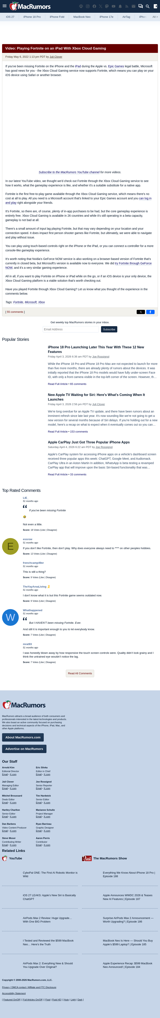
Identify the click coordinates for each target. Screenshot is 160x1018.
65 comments (78, 384)
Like (43, 530)
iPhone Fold (57, 16)
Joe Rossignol (100, 356)
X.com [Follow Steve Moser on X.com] (13, 844)
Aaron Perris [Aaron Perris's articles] (43, 837)
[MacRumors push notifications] (120, 6)
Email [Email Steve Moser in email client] (5, 844)
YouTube (15, 858)
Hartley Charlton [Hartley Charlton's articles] (11, 809)
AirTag (126, 16)
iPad (78, 66)
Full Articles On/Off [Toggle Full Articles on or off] (32, 1000)
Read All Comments (80, 673)
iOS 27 (10, 16)
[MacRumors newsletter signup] (133, 6)
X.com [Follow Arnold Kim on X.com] (13, 773)
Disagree (51, 530)
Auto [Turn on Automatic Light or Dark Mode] (66, 1000)
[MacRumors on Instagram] (88, 6)
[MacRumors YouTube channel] (113, 6)
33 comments (78, 474)
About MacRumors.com (22, 736)
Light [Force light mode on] (73, 1000)
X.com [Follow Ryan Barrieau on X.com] (47, 830)
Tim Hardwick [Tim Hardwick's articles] (43, 795)
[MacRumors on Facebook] (94, 6)
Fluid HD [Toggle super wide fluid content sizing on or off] (56, 1000)
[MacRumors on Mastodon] (107, 6)
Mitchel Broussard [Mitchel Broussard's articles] (12, 795)
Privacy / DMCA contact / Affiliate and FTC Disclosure (29, 987)
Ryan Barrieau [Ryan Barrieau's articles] (44, 823)
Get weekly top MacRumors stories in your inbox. (80, 322)
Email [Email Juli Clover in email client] (5, 788)
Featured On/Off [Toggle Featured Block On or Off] (11, 1000)
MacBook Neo (82, 16)
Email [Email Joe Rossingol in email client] (39, 788)
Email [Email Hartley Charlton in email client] (5, 816)
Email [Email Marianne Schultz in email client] (39, 816)
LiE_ (26, 497)
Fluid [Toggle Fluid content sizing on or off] (47, 1000)
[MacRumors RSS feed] (127, 6)
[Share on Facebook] (150, 312)
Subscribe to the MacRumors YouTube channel (69, 172)
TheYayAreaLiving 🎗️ (36, 586)
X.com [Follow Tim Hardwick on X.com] (47, 802)
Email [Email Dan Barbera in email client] (5, 830)
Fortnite (18, 302)
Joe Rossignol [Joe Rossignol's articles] (44, 781)
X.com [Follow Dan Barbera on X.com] (13, 830)
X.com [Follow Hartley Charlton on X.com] (13, 816)
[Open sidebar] (155, 7)
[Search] (149, 6)
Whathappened (32, 610)
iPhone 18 (145, 16)
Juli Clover (56, 56)
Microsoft (31, 302)
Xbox (41, 302)
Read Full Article (58, 384)
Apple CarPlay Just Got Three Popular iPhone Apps (91, 442)
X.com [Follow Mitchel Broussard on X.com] (13, 802)
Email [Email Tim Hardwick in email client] (39, 802)
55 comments (15, 311)
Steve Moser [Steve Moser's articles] (9, 837)
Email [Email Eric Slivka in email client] (39, 773)
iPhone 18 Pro (32, 16)
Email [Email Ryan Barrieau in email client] (39, 830)
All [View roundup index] (155, 16)
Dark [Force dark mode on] (80, 1000)
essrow (27, 539)
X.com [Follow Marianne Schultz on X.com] (47, 816)
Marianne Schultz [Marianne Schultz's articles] (45, 809)
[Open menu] (4, 6)
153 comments (79, 431)
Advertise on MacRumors (24, 748)
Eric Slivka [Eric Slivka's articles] (42, 767)
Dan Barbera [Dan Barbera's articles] (9, 823)
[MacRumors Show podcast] (81, 6)
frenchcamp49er (33, 562)
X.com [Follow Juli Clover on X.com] (13, 788)
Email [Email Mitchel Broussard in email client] (5, 802)
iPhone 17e (106, 16)
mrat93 (27, 644)
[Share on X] (141, 312)
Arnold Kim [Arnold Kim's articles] (8, 767)
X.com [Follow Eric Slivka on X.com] (47, 773)
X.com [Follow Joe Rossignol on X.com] (47, 788)
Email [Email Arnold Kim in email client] (5, 773)
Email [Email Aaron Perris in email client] (39, 844)
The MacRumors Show (110, 858)
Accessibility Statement (14, 993)
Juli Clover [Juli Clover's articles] (8, 781)
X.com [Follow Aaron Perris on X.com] (47, 844)
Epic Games (116, 66)
